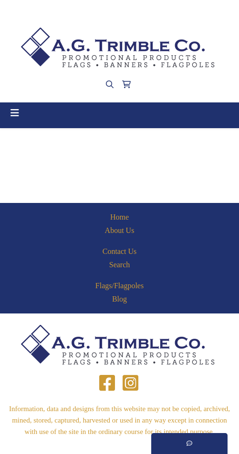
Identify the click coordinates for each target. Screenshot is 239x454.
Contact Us (120, 251)
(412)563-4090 (83, 10)
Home (119, 217)
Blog (119, 299)
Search (119, 265)
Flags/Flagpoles (119, 286)
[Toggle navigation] (15, 113)
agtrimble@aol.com (143, 10)
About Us (120, 230)
